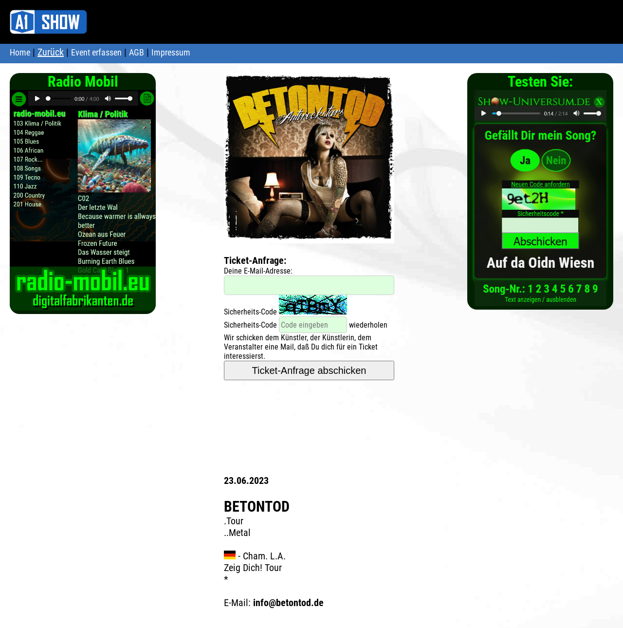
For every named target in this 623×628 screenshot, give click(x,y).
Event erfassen (96, 52)
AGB (136, 52)
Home (20, 52)
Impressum (170, 52)
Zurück (50, 52)
